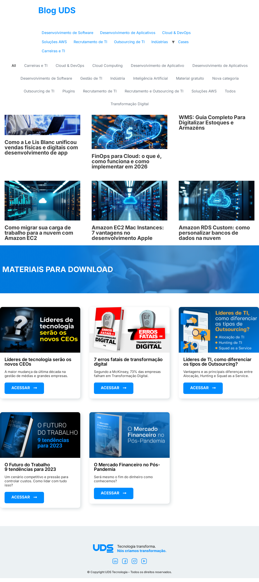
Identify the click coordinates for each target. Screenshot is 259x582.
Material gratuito (190, 78)
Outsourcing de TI (129, 41)
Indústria (117, 78)
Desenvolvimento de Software (67, 32)
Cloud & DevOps (176, 32)
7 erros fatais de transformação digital (128, 362)
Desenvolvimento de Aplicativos (127, 32)
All (14, 65)
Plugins (68, 91)
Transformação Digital (130, 104)
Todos (230, 91)
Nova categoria (225, 78)
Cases (183, 41)
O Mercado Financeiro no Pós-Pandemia (127, 467)
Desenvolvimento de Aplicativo (157, 65)
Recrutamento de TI (90, 41)
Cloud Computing (107, 65)
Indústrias (159, 41)
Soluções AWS (54, 41)
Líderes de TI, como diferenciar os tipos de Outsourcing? (217, 362)
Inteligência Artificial (150, 78)
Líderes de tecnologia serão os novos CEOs (38, 362)
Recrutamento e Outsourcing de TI (154, 91)
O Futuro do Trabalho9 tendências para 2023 (30, 467)
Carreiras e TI (53, 51)
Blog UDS (57, 10)
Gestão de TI (91, 78)
